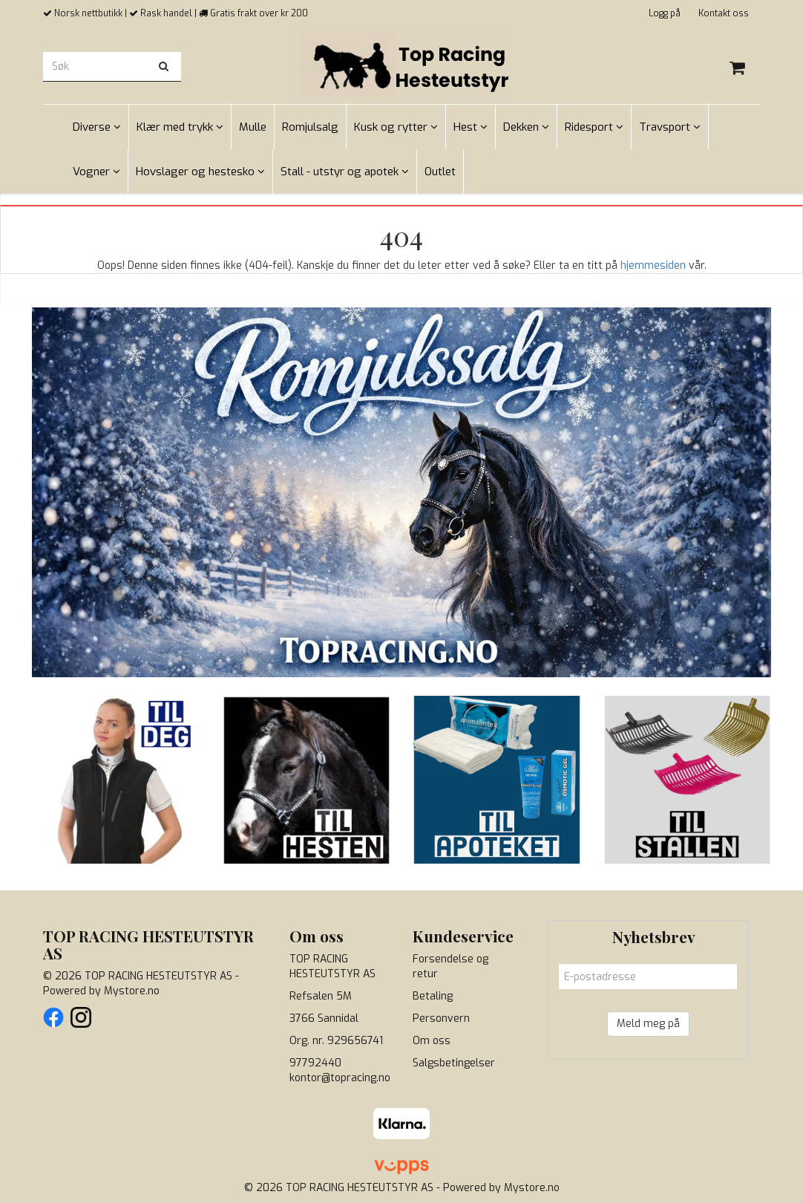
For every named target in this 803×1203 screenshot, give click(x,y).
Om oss (431, 1041)
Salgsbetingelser (454, 1063)
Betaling (433, 996)
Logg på (665, 13)
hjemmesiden (653, 265)
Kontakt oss (723, 13)
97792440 (315, 1063)
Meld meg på (648, 1024)
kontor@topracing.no (339, 1078)
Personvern (441, 1018)
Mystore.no (132, 991)
